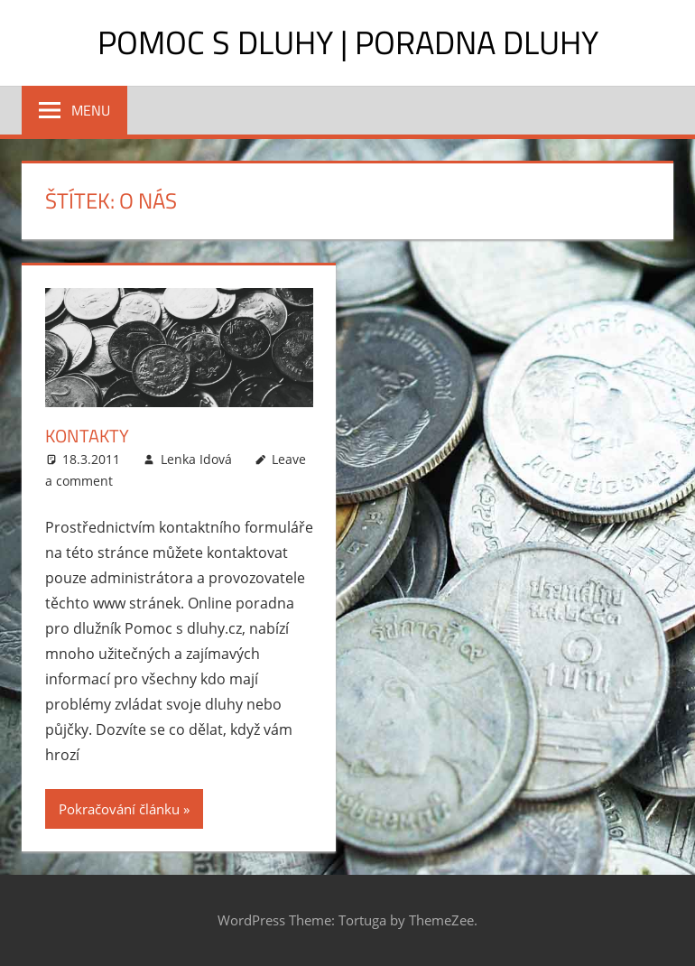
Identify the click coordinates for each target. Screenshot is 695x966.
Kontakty (87, 436)
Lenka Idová (196, 459)
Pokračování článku (119, 809)
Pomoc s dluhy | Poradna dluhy (347, 42)
